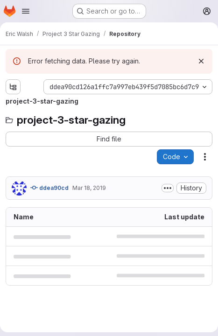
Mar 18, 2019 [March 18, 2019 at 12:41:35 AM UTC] (89, 187)
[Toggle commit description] (168, 188)
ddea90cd (49, 187)
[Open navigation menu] (25, 11)
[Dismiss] (201, 61)
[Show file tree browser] (13, 86)
